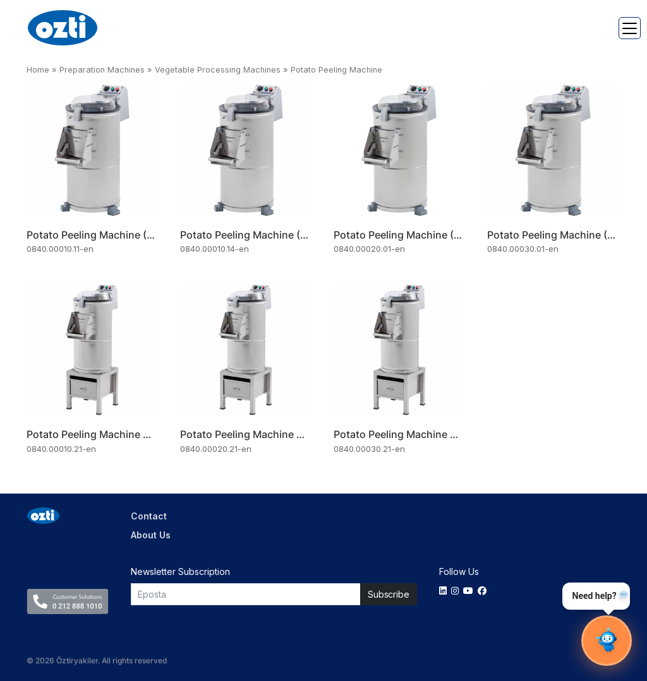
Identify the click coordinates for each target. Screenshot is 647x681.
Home (38, 69)
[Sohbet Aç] (606, 640)
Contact (149, 516)
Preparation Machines (102, 69)
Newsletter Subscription (180, 571)
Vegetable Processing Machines (218, 69)
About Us (151, 535)
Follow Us (459, 571)
